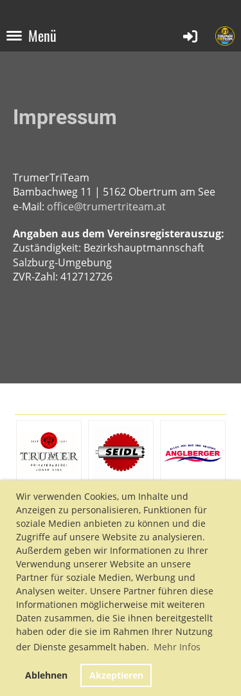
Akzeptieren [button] (116, 675)
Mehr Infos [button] (177, 647)
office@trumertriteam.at (106, 206)
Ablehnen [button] (46, 675)
